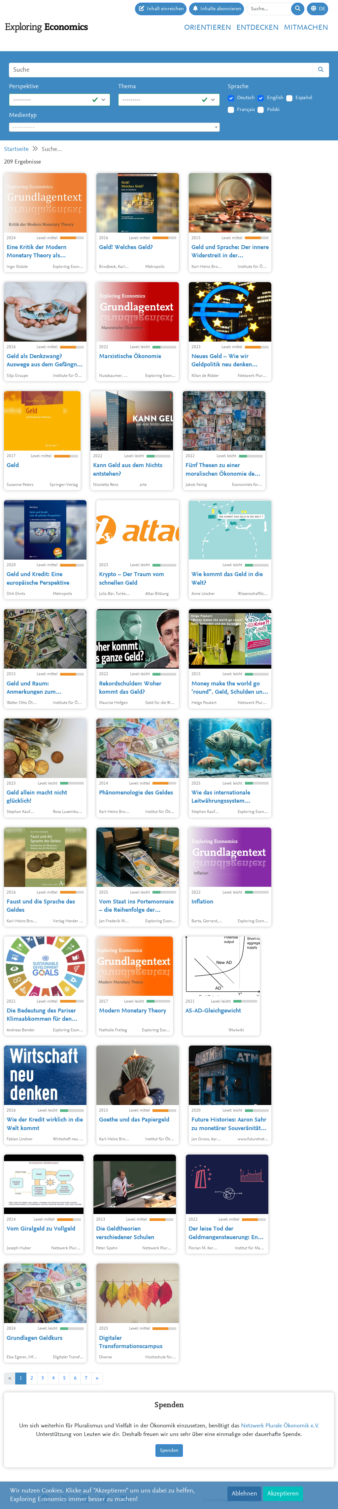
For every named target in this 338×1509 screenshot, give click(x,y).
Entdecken (257, 28)
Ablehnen (244, 1494)
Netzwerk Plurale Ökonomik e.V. (280, 1426)
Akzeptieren (283, 1494)
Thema (127, 87)
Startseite (16, 149)
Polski (273, 109)
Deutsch (246, 97)
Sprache (238, 87)
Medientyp (23, 115)
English (275, 97)
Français (246, 109)
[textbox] (114, 127)
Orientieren (207, 28)
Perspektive (24, 87)
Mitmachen (306, 28)
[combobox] (114, 127)
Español (303, 97)
